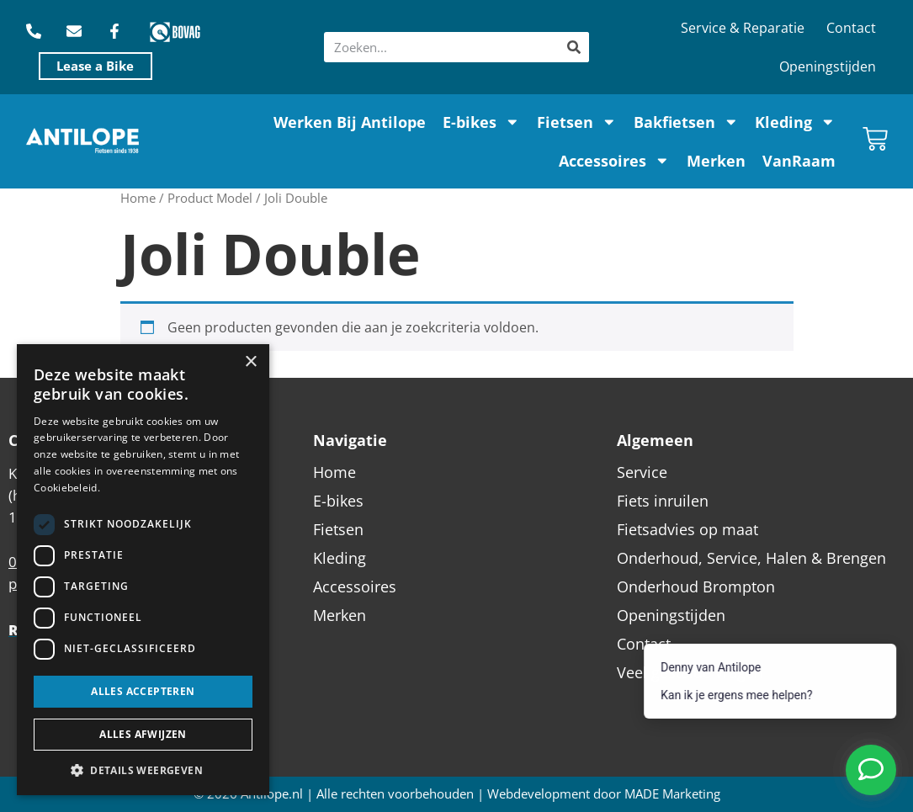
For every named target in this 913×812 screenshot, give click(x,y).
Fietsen (577, 122)
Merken (716, 161)
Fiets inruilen (663, 501)
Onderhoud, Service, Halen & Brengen (751, 558)
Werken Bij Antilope (349, 122)
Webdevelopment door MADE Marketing (603, 794)
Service (642, 472)
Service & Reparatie (742, 28)
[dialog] (143, 569)
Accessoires (614, 161)
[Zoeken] (574, 47)
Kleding (795, 122)
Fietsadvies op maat (687, 529)
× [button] (250, 362)
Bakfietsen (686, 122)
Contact (851, 28)
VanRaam (799, 161)
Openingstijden (827, 66)
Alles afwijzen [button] (143, 734)
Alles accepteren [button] (142, 691)
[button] (143, 770)
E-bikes (481, 122)
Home (138, 197)
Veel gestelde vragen (690, 672)
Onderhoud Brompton (696, 586)
